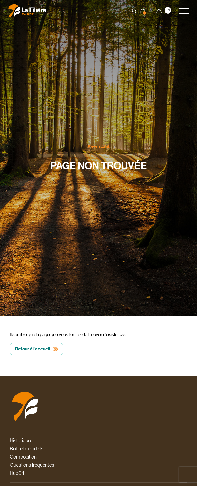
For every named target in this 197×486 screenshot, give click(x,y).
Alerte (159, 11)
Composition (23, 457)
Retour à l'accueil (32, 349)
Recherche (134, 11)
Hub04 (17, 473)
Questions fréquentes (32, 465)
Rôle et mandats (26, 448)
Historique (20, 440)
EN (168, 10)
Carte (150, 11)
